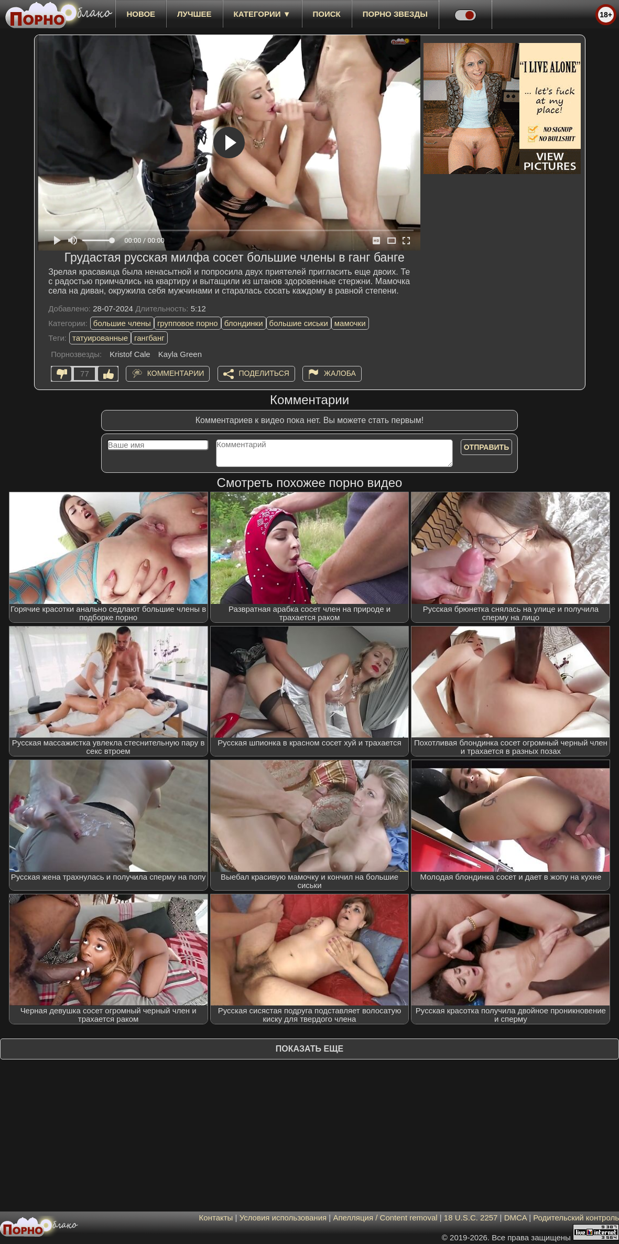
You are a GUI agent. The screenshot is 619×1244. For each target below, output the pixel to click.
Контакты (216, 1217)
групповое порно (187, 323)
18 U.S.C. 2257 (471, 1217)
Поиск (327, 13)
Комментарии (175, 373)
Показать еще (309, 1048)
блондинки (243, 323)
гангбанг (149, 337)
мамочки (350, 323)
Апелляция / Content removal (385, 1217)
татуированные (100, 337)
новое (140, 13)
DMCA (515, 1217)
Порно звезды (395, 13)
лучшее (194, 13)
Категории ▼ (262, 13)
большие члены (122, 323)
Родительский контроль (576, 1217)
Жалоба (340, 373)
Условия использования (283, 1217)
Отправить (486, 447)
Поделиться (264, 373)
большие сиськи (298, 323)
